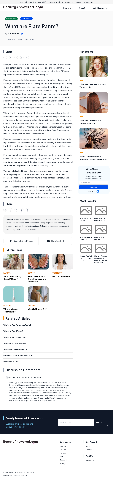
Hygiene (7, 305)
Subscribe (93, 187)
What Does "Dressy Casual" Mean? (12, 277)
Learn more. (89, 2)
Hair (81, 80)
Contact (89, 450)
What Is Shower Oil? (37, 309)
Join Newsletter (100, 8)
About (88, 446)
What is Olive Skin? (61, 276)
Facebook (90, 460)
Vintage (63, 463)
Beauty (31, 273)
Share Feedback (55, 241)
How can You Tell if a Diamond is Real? (85, 258)
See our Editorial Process (21, 241)
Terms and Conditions (20, 475)
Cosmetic (57, 273)
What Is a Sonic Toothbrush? (10, 310)
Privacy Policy (7, 475)
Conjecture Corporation (26, 472)
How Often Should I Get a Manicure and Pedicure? (37, 279)
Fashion (7, 273)
